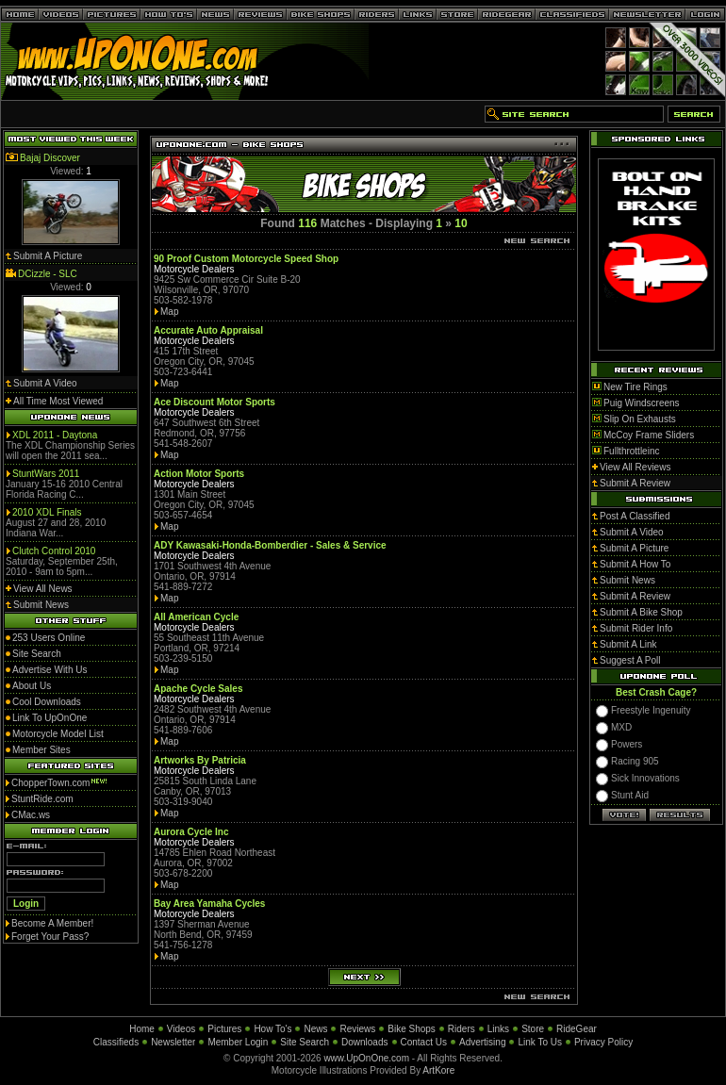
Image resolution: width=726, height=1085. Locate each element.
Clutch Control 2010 (53, 551)
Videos (181, 1029)
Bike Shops (412, 1029)
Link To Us (540, 1042)
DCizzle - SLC (47, 274)
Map (169, 311)
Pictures (224, 1029)
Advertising (482, 1042)
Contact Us (424, 1042)
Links (498, 1029)
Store (532, 1029)
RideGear (576, 1029)
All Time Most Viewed (58, 401)
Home (142, 1029)
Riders (461, 1029)
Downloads (364, 1042)
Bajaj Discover (50, 158)
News (315, 1029)
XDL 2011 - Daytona (54, 435)
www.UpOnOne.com (366, 1058)
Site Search (304, 1042)
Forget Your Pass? (50, 936)
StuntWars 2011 (45, 474)
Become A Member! (52, 923)
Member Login (237, 1042)
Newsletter (173, 1042)
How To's (272, 1029)
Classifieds (116, 1042)
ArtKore (438, 1070)
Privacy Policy (603, 1042)
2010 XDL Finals (47, 512)
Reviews (357, 1029)
